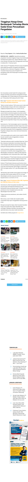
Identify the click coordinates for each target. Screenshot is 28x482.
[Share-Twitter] (4, 37)
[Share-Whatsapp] (7, 37)
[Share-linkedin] (9, 37)
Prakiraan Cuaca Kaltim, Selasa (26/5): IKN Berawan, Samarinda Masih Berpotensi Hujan (19, 413)
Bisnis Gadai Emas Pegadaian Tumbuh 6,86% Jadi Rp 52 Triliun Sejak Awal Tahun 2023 (14, 257)
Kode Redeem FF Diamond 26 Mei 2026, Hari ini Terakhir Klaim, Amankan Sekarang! (19, 390)
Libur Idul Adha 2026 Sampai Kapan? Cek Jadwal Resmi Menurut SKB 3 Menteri (19, 405)
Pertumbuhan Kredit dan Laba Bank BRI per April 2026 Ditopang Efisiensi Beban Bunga (19, 369)
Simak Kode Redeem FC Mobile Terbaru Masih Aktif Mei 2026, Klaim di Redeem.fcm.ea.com (19, 398)
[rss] (14, 37)
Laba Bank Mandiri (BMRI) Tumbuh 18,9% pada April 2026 (19, 354)
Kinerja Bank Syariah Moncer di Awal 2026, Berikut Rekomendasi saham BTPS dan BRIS (19, 376)
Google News (20, 212)
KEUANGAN (3, 18)
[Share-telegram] (12, 37)
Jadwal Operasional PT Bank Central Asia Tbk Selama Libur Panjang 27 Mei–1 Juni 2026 (20, 361)
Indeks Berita (15, 284)
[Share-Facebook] (2, 37)
